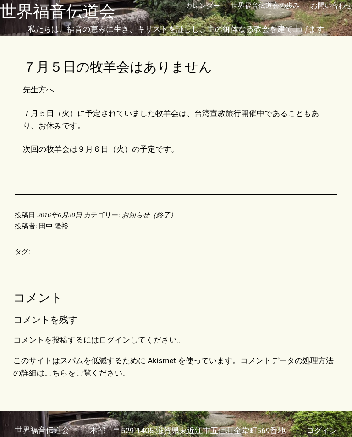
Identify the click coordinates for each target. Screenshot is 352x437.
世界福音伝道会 (58, 11)
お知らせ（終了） (149, 215)
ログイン (114, 339)
